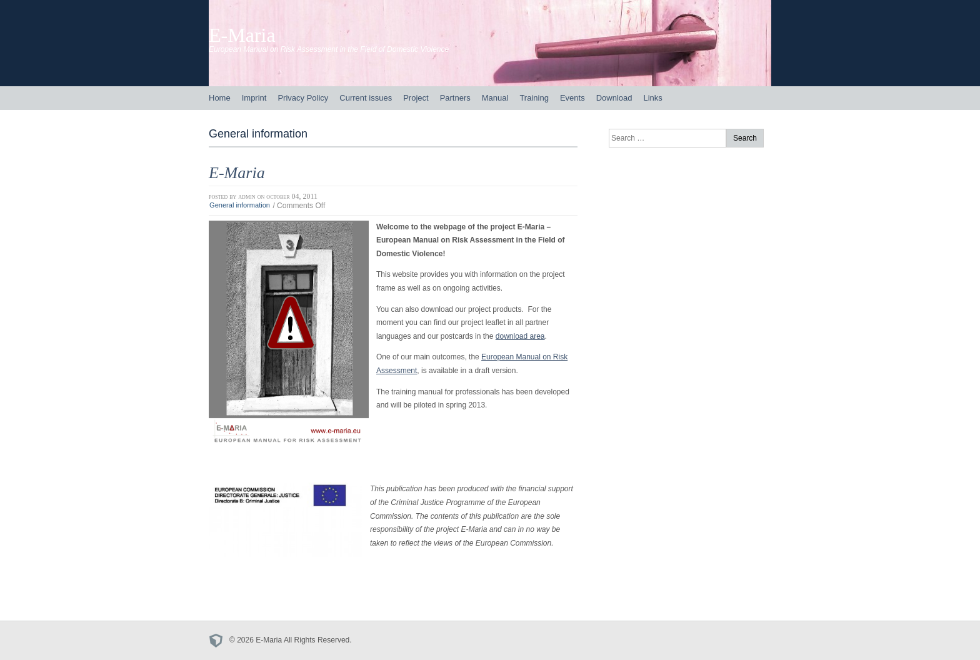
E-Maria (242, 35)
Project (415, 97)
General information (239, 205)
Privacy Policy (303, 97)
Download (614, 97)
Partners (455, 97)
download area (520, 336)
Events (572, 97)
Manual (495, 97)
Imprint (254, 97)
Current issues (365, 97)
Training (533, 97)
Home (220, 97)
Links (652, 97)
